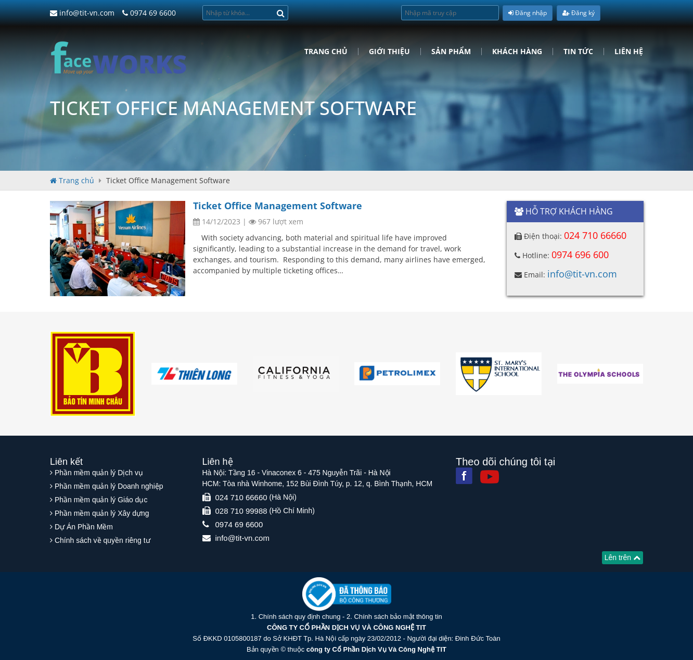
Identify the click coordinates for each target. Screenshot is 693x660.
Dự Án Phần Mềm (84, 527)
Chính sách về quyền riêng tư (102, 540)
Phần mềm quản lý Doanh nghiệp (109, 486)
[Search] (280, 12)
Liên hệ (628, 51)
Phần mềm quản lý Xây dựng (102, 513)
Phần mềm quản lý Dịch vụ (99, 472)
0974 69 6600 (149, 13)
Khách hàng (517, 51)
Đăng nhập (527, 12)
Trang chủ (326, 51)
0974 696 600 (580, 254)
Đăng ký (578, 12)
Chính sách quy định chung (300, 616)
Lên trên (622, 557)
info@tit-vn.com (82, 13)
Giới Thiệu (389, 51)
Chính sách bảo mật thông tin (398, 616)
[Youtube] (489, 476)
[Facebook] (464, 475)
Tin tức (578, 51)
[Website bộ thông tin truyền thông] (346, 594)
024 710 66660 (595, 235)
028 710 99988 (241, 510)
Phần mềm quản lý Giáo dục (101, 500)
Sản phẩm (451, 51)
